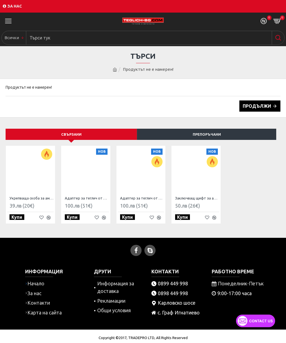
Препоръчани (207, 134)
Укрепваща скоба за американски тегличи (31, 198)
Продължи (257, 106)
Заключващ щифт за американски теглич (197, 198)
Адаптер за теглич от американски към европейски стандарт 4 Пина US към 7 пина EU (87, 198)
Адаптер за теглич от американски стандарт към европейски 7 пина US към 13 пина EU (142, 198)
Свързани (71, 134)
